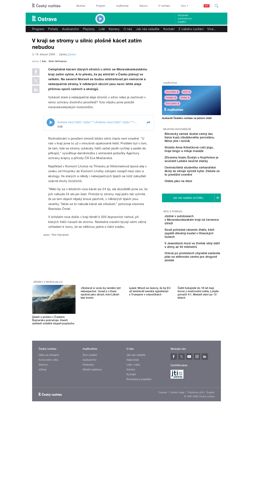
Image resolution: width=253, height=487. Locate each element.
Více (212, 29)
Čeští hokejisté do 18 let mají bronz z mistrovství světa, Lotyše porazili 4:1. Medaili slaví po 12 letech (198, 360)
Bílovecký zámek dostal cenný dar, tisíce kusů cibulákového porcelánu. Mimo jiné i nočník (200, 139)
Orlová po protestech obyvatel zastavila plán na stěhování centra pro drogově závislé (201, 294)
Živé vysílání (172, 103)
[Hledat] (216, 6)
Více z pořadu (172, 239)
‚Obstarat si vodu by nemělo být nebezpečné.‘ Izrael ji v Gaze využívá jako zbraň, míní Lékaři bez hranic (101, 360)
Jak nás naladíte (147, 29)
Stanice (143, 6)
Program (100, 6)
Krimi (186, 92)
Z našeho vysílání (190, 29)
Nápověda (132, 401)
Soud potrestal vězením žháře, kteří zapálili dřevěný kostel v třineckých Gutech (202, 262)
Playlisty (89, 29)
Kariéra (130, 411)
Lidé (102, 29)
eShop (42, 411)
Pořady (53, 29)
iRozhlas (80, 6)
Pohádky (171, 98)
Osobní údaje (177, 434)
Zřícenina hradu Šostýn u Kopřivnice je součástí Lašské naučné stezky (199, 169)
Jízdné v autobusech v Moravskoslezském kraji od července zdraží (201, 248)
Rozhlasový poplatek (138, 421)
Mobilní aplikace (92, 411)
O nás (128, 29)
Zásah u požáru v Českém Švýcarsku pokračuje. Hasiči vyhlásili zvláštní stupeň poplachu (53, 359)
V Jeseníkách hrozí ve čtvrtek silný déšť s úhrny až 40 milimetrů (200, 277)
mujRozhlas (122, 6)
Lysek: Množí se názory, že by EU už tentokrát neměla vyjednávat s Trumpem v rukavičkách (150, 359)
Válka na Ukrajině (49, 396)
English (210, 434)
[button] (148, 191)
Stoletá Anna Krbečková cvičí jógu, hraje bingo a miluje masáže (200, 154)
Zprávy (72, 54)
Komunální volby (48, 401)
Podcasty (88, 406)
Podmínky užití (195, 434)
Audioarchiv (185, 19)
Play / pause (51, 191)
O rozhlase (164, 6)
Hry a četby (172, 92)
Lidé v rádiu (133, 406)
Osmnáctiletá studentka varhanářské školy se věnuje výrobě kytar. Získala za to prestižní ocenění (199, 187)
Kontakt (169, 29)
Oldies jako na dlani (196, 201)
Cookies (162, 434)
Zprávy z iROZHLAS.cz (48, 320)
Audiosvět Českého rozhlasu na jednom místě (187, 118)
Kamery (182, 22)
